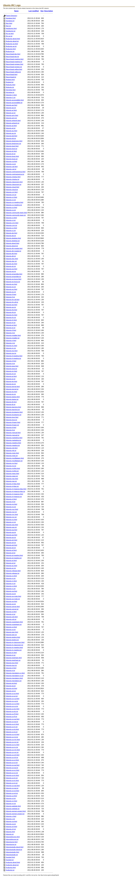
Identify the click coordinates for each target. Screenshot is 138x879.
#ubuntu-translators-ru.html (15, 673)
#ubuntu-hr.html (11, 320)
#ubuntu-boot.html (12, 146)
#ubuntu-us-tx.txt (11, 783)
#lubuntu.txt (10, 87)
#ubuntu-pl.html (11, 550)
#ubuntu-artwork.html (13, 120)
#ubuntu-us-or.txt (12, 762)
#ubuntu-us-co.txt (12, 706)
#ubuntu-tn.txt (10, 655)
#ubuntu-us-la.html (12, 729)
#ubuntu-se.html (11, 601)
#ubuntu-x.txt (10, 819)
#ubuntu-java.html (12, 366)
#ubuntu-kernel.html (13, 386)
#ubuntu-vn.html (11, 801)
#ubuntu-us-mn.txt (12, 742)
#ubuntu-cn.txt (11, 200)
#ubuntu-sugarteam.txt (13, 624)
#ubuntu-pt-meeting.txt (13, 558)
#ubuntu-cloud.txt (12, 189)
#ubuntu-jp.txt (10, 379)
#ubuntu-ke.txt (11, 384)
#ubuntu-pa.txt (11, 532)
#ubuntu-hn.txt (11, 317)
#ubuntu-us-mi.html (12, 734)
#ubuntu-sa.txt (11, 594)
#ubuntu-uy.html (11, 796)
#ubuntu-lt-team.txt (12, 425)
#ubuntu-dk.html (11, 253)
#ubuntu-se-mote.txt (13, 599)
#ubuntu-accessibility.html (15, 100)
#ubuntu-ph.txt (11, 542)
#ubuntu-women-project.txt (15, 814)
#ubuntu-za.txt (11, 824)
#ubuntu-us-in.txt (11, 727)
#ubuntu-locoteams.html (14, 412)
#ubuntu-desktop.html (13, 238)
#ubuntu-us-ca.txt (12, 701)
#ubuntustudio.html (12, 852)
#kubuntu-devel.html (13, 39)
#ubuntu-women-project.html (16, 811)
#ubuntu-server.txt (12, 609)
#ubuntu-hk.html (11, 310)
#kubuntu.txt (10, 51)
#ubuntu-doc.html (12, 259)
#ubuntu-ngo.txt (11, 481)
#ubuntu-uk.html (11, 688)
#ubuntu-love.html (12, 417)
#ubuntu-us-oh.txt (12, 757)
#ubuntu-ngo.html (12, 479)
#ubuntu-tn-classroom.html (15, 642)
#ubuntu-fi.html (11, 294)
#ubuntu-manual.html (13, 432)
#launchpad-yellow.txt (13, 72)
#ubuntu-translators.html (14, 678)
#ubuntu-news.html (12, 473)
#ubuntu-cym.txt (11, 225)
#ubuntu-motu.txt (12, 456)
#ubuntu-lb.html (11, 402)
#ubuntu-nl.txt (10, 502)
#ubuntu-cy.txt (11, 220)
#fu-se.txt (9, 36)
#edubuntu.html (11, 28)
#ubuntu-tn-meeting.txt (13, 650)
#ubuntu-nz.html (11, 519)
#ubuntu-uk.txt (11, 691)
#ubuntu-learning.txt (13, 409)
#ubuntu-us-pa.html (12, 765)
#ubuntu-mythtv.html (13, 468)
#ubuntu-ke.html (11, 381)
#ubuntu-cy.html (11, 218)
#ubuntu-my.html (11, 463)
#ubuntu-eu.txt (11, 292)
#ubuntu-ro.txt (11, 578)
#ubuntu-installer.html (13, 335)
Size (42, 11)
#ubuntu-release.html (13, 571)
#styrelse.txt (10, 92)
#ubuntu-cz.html (11, 228)
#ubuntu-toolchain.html (14, 658)
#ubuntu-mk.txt (11, 450)
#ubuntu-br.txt (10, 154)
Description (48, 11)
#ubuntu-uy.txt (11, 798)
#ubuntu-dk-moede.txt (13, 251)
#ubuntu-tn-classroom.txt (14, 645)
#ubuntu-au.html (11, 131)
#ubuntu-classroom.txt (13, 184)
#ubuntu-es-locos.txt (13, 282)
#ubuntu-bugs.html (12, 156)
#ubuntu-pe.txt (11, 537)
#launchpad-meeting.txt (14, 62)
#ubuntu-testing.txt (12, 640)
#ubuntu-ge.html (11, 305)
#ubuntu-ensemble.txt (13, 276)
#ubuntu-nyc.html (12, 514)
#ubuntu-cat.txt (11, 169)
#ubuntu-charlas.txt (12, 179)
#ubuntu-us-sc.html (12, 770)
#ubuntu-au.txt (11, 133)
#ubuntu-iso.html (11, 351)
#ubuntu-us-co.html (12, 704)
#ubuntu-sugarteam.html (14, 622)
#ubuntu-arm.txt (11, 118)
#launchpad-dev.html (13, 54)
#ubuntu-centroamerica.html (15, 172)
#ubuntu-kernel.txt (12, 389)
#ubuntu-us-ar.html (12, 693)
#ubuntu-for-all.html (12, 299)
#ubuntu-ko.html (11, 392)
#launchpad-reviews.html (14, 64)
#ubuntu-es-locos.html (13, 279)
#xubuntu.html (11, 867)
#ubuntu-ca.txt (11, 164)
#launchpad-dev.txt (12, 56)
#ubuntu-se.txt (11, 604)
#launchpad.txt (11, 77)
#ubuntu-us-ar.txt (12, 696)
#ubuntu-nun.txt (11, 512)
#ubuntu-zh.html (11, 826)
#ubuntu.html (10, 832)
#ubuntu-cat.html (11, 166)
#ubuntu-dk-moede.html (14, 248)
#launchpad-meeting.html (14, 59)
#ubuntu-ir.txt (10, 343)
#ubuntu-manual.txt (12, 435)
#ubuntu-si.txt (10, 614)
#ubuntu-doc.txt (11, 261)
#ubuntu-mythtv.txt (12, 471)
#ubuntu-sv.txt (11, 629)
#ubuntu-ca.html (11, 161)
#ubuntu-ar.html (11, 110)
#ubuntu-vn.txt (11, 803)
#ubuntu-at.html (11, 126)
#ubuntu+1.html (11, 95)
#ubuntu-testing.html (13, 637)
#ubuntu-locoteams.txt (13, 415)
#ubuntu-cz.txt (11, 230)
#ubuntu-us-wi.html (12, 791)
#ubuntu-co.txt (11, 210)
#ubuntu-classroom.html (14, 182)
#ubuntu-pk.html (11, 545)
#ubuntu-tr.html (11, 668)
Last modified (33, 11)
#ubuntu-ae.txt (11, 108)
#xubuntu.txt (10, 870)
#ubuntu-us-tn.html (12, 775)
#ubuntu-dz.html (11, 264)
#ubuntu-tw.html (11, 683)
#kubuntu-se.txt (11, 46)
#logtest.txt (9, 82)
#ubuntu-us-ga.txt (12, 722)
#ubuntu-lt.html (11, 427)
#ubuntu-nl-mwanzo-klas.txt (15, 491)
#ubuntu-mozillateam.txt (14, 461)
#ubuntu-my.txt (11, 466)
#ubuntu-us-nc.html (12, 745)
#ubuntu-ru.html (11, 586)
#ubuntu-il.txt (10, 333)
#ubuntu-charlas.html (13, 177)
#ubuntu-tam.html (12, 632)
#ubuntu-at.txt (10, 128)
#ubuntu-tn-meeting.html (14, 647)
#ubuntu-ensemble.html (14, 274)
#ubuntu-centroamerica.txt (15, 174)
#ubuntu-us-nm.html (13, 750)
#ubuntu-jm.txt (11, 374)
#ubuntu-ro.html (11, 576)
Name (16, 11)
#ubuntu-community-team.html (16, 213)
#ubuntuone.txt (11, 844)
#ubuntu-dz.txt (11, 266)
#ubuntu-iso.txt (11, 353)
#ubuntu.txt (10, 834)
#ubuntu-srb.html (12, 617)
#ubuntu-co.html (11, 207)
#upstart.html (10, 857)
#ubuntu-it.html (11, 361)
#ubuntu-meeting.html (13, 443)
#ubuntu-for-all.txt (12, 302)
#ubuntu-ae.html (11, 105)
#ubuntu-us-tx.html (12, 780)
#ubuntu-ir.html (11, 340)
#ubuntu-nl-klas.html (13, 484)
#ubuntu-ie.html (11, 325)
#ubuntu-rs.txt (10, 583)
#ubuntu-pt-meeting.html (14, 555)
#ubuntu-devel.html (12, 243)
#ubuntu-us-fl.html (12, 714)
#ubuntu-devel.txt (12, 246)
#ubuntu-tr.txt (10, 670)
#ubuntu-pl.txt (10, 553)
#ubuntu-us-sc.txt (12, 773)
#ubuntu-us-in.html (12, 724)
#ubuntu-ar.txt (10, 113)
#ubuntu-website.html (13, 806)
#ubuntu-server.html (13, 606)
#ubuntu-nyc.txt (11, 517)
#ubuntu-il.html (11, 330)
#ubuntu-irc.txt (11, 348)
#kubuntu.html (11, 49)
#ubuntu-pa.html (11, 530)
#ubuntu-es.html (11, 284)
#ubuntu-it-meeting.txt (13, 358)
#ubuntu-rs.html (11, 581)
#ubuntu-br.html (11, 151)
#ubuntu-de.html (11, 233)
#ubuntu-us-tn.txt (12, 778)
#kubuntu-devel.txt (12, 41)
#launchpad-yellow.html (14, 69)
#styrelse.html (11, 90)
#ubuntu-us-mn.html (13, 739)
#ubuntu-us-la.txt (11, 732)
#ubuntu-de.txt (11, 236)
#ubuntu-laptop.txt (12, 399)
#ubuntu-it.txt (10, 363)
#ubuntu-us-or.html (12, 760)
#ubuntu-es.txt (11, 287)
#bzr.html (9, 23)
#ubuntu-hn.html (11, 315)
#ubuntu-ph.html (11, 540)
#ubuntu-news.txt (12, 476)
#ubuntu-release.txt (12, 573)
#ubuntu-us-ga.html (12, 719)
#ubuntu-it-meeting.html (14, 356)
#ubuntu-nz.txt (11, 522)
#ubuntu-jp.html (11, 376)
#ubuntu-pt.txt (10, 563)
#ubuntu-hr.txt (10, 323)
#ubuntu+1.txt (10, 97)
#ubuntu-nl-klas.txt (12, 486)
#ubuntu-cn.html (11, 197)
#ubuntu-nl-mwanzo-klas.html (16, 489)
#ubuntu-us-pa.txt (12, 768)
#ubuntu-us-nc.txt (12, 747)
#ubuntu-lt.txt (10, 430)
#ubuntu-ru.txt (11, 589)
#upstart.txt (10, 860)
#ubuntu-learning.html (13, 407)
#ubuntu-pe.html (11, 535)
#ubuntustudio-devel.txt (14, 849)
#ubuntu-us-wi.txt (12, 793)
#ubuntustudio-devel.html (14, 847)
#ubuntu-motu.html (12, 453)
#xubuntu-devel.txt (12, 865)
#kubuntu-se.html (12, 44)
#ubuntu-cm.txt (11, 195)
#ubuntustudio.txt (12, 855)
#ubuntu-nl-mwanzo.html (14, 494)
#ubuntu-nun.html (12, 509)
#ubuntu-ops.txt (11, 527)
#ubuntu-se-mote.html (13, 596)
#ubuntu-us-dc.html (12, 709)
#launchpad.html (11, 74)
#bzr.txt (8, 26)
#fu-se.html (10, 33)
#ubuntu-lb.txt (10, 404)
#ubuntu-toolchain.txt (13, 660)
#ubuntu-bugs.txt (11, 159)
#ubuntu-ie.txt (10, 328)
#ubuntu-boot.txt (11, 149)
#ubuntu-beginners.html (14, 141)
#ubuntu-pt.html (11, 560)
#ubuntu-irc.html (11, 346)
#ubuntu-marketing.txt (13, 440)
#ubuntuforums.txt (12, 839)
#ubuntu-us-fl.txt (11, 716)
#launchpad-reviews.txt (14, 67)
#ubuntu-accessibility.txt (14, 103)
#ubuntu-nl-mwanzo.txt (14, 496)
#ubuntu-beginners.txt (13, 143)
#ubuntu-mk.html (11, 448)
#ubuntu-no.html (11, 504)
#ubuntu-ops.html (12, 525)
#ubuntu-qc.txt (11, 568)
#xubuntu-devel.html (13, 862)
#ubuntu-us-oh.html (12, 755)
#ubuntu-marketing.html (14, 438)
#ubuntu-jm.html (11, 371)
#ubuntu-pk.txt (11, 548)
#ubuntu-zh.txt (11, 829)
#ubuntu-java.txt (11, 369)
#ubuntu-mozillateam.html (15, 458)
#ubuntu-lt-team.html (13, 422)
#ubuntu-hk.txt (11, 312)
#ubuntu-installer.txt (12, 338)
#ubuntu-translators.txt (13, 681)
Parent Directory (11, 16)
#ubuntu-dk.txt (11, 256)
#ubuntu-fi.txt (10, 297)
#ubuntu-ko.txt (11, 394)
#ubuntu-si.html (11, 612)
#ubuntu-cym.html (12, 223)
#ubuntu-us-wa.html (13, 786)
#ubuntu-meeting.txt (13, 445)
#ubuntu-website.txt (12, 809)
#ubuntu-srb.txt (11, 619)
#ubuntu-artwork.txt (12, 123)
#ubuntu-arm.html (12, 115)
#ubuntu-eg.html (11, 269)
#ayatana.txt (10, 21)
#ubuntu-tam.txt (11, 635)
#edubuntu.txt (10, 31)
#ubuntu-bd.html (11, 136)
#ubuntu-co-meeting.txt (14, 205)
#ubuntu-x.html (11, 816)
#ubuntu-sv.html (11, 627)
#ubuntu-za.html (11, 821)
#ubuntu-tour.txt (11, 665)
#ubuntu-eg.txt (11, 271)
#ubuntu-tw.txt (11, 686)
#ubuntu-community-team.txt (16, 215)
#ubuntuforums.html (13, 837)
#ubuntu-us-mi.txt (12, 737)
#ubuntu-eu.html (11, 289)
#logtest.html (10, 79)
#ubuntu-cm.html (11, 192)
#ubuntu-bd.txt (11, 138)
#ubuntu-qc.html (11, 566)
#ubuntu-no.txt (11, 507)
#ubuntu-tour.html (12, 663)
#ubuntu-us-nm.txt (12, 752)
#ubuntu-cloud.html (12, 187)
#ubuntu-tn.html (11, 652)
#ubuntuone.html (11, 842)
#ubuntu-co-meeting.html (14, 202)
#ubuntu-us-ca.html (12, 699)
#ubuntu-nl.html (11, 499)
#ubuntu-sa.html (11, 591)
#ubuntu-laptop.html (13, 397)
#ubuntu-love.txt (11, 420)
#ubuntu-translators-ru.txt (14, 676)
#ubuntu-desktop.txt (13, 241)
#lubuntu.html (10, 85)
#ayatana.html (11, 18)
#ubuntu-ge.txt (11, 307)
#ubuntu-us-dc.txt (12, 711)
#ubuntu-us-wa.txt (12, 788)
